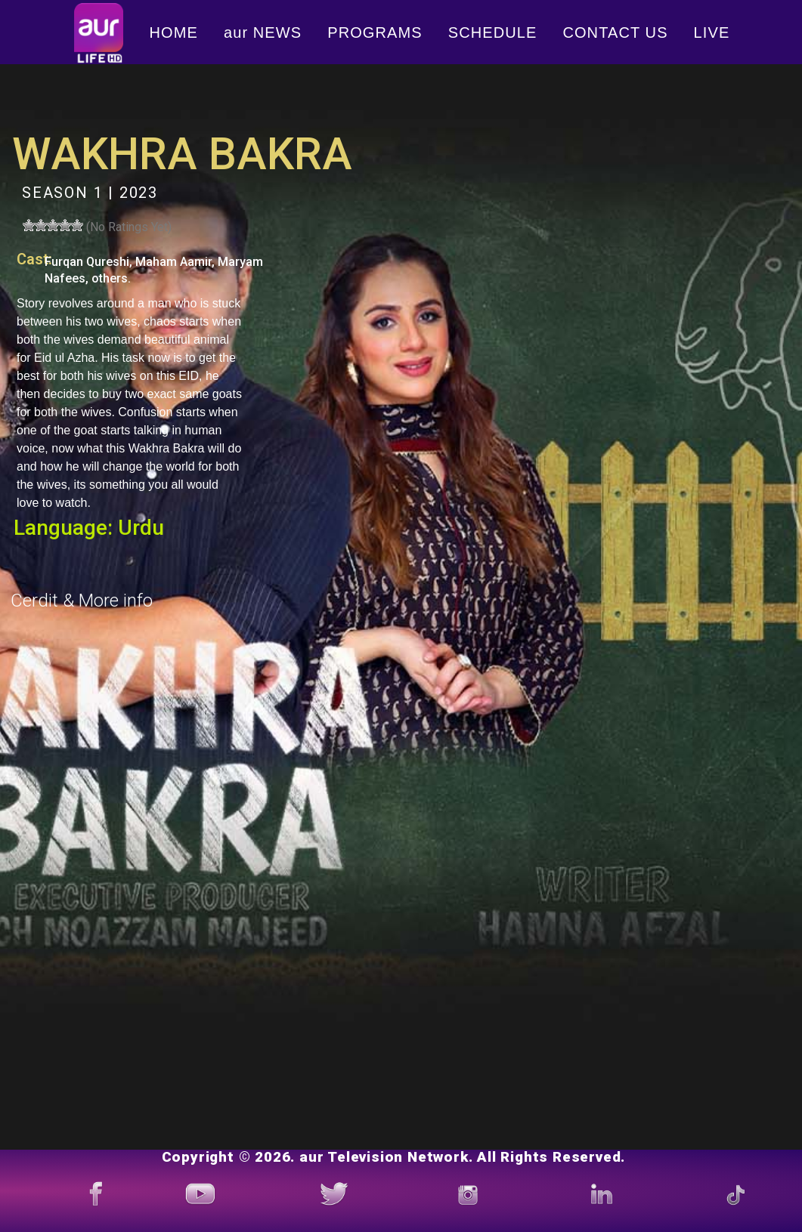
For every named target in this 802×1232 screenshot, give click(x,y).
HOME (174, 32)
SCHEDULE (492, 32)
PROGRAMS (374, 32)
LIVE (712, 32)
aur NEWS (263, 32)
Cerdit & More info (82, 600)
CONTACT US (614, 32)
